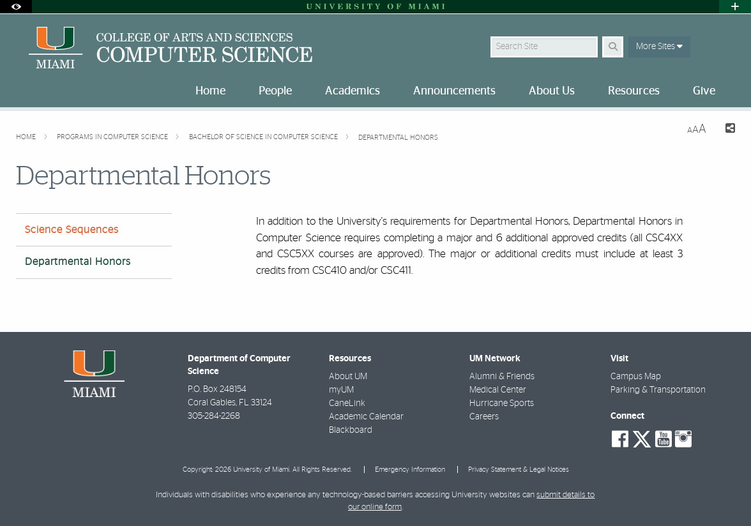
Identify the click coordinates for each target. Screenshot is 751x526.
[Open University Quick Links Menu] (735, 6)
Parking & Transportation (658, 390)
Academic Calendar (366, 416)
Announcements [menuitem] (454, 91)
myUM (341, 390)
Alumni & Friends (502, 376)
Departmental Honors (398, 137)
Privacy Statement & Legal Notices (518, 469)
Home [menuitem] (210, 91)
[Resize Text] (696, 129)
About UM (348, 376)
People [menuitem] (275, 91)
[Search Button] (612, 46)
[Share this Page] (726, 130)
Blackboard (350, 430)
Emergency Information (410, 469)
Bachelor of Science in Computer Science (264, 136)
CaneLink (347, 403)
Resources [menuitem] (634, 91)
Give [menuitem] (704, 91)
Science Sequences (72, 230)
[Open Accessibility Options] (16, 6)
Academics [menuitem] (352, 91)
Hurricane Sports (501, 403)
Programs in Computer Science (113, 136)
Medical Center (497, 390)
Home (27, 136)
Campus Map (636, 376)
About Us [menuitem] (552, 91)
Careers (484, 416)
